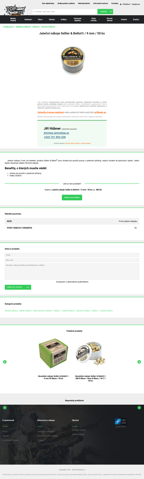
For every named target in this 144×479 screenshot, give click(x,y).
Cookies (40, 440)
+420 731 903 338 (55, 137)
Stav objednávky (48, 3)
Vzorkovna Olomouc (11, 440)
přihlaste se (100, 112)
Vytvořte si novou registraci (50, 112)
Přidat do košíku (72, 197)
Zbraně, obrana (11, 311)
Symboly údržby (79, 430)
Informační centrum (100, 3)
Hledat (104, 11)
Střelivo (36, 27)
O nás (4, 431)
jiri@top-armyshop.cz (56, 132)
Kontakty (114, 3)
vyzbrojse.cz (8, 27)
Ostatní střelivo (48, 27)
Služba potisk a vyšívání (66, 3)
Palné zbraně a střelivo (42, 311)
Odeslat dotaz (14, 287)
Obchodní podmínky (45, 431)
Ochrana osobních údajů (47, 436)
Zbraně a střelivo (23, 27)
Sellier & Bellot (25, 311)
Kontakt (5, 436)
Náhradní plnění (84, 3)
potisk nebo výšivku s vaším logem (77, 143)
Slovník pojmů (78, 434)
